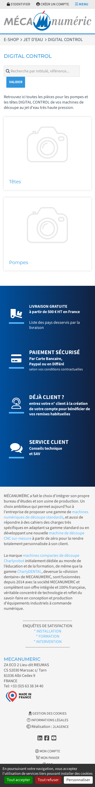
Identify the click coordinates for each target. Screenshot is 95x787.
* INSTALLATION (47, 631)
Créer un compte (52, 4)
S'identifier (18, 4)
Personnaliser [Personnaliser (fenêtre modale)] (78, 780)
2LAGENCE (61, 726)
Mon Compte (47, 751)
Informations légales (47, 720)
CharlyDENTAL (29, 571)
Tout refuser (48, 780)
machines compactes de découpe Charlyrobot (41, 558)
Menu (81, 4)
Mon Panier (47, 757)
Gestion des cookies (47, 713)
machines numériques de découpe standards (46, 514)
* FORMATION (47, 636)
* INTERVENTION (48, 641)
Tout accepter (18, 780)
